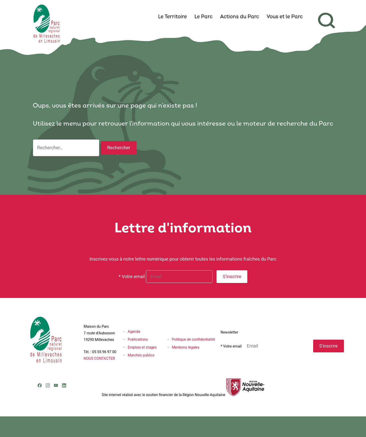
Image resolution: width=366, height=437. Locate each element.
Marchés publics (141, 355)
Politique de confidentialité (193, 339)
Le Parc (203, 17)
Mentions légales (186, 347)
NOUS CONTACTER (99, 358)
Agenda (134, 331)
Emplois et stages (142, 347)
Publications (138, 339)
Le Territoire (172, 17)
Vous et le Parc (285, 17)
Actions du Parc (239, 17)
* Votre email (132, 276)
